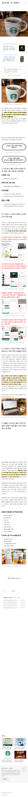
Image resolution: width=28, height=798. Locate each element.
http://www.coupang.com (8, 54)
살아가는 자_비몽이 (10, 3)
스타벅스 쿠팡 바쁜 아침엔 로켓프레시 (9, 57)
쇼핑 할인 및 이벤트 (7, 597)
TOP (25, 793)
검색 (22, 3)
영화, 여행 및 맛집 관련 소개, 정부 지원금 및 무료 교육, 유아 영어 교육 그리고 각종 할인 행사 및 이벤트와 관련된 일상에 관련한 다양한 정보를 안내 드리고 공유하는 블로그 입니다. (10, 773)
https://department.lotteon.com (10, 44)
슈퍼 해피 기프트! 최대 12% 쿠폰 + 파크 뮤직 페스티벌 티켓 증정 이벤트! (9, 49)
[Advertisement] (14, 445)
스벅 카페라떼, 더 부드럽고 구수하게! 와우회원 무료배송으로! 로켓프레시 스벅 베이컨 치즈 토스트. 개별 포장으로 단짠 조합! (9, 59)
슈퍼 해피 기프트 (8, 46)
